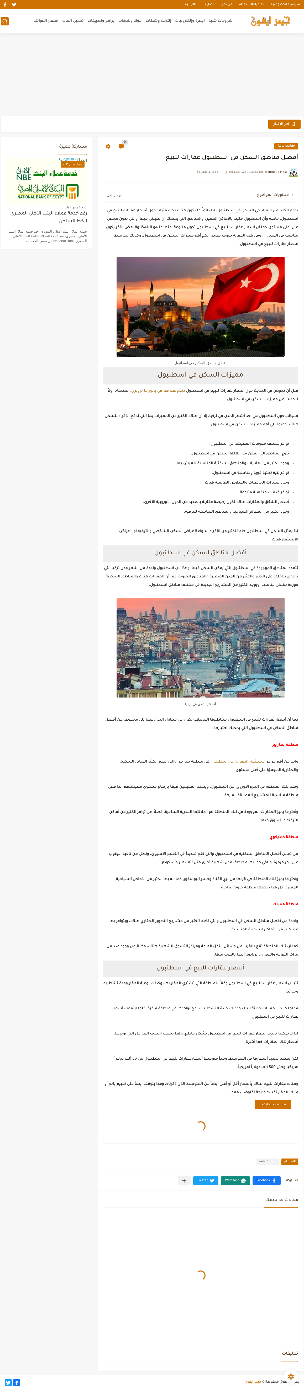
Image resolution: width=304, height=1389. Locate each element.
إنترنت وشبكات (158, 21)
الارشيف (190, 4)
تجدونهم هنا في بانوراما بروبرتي (158, 391)
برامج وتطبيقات (101, 21)
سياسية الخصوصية (285, 4)
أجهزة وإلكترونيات (190, 21)
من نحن (226, 4)
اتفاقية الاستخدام (251, 4)
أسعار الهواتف (46, 21)
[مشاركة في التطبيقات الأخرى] (184, 1180)
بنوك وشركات (130, 21)
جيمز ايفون (253, 1382)
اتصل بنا (208, 4)
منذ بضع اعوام (74, 207)
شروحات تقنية (221, 21)
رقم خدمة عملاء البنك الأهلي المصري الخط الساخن (48, 217)
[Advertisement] (152, 75)
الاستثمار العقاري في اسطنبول (238, 762)
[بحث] (5, 21)
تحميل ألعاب (73, 21)
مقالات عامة (286, 146)
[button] (267, 1180)
